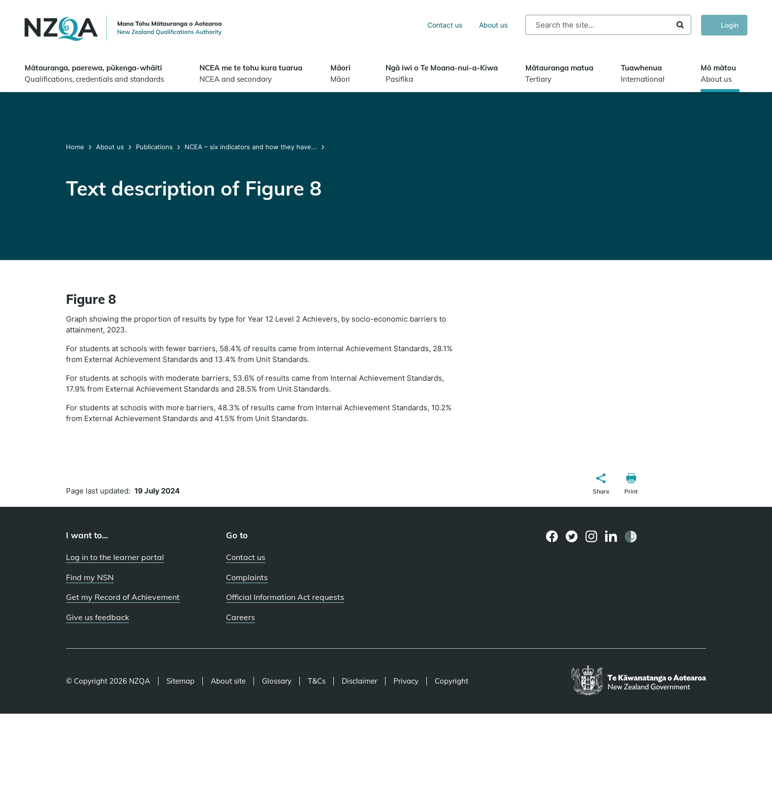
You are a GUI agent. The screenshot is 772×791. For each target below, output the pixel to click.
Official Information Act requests (285, 597)
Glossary (276, 681)
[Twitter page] (572, 536)
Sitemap (180, 681)
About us (493, 25)
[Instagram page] (591, 536)
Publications (154, 147)
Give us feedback (97, 617)
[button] (601, 485)
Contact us (444, 25)
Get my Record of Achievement (123, 597)
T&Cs (316, 681)
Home (76, 147)
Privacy (405, 681)
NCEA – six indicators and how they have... (251, 147)
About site (228, 681)
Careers (240, 617)
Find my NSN (90, 577)
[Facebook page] (552, 536)
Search (680, 25)
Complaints (247, 577)
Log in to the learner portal (115, 557)
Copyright (451, 681)
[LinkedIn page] (611, 536)
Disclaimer (359, 681)
